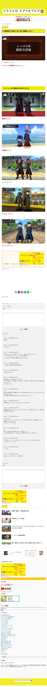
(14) (7, 25)
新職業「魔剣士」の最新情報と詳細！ (24, 511)
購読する (4, 587)
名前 (4, 308)
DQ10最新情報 (5, 296)
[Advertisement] (23, 76)
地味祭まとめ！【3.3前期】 (22, 520)
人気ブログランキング (23, 265)
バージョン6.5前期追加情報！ (22, 541)
